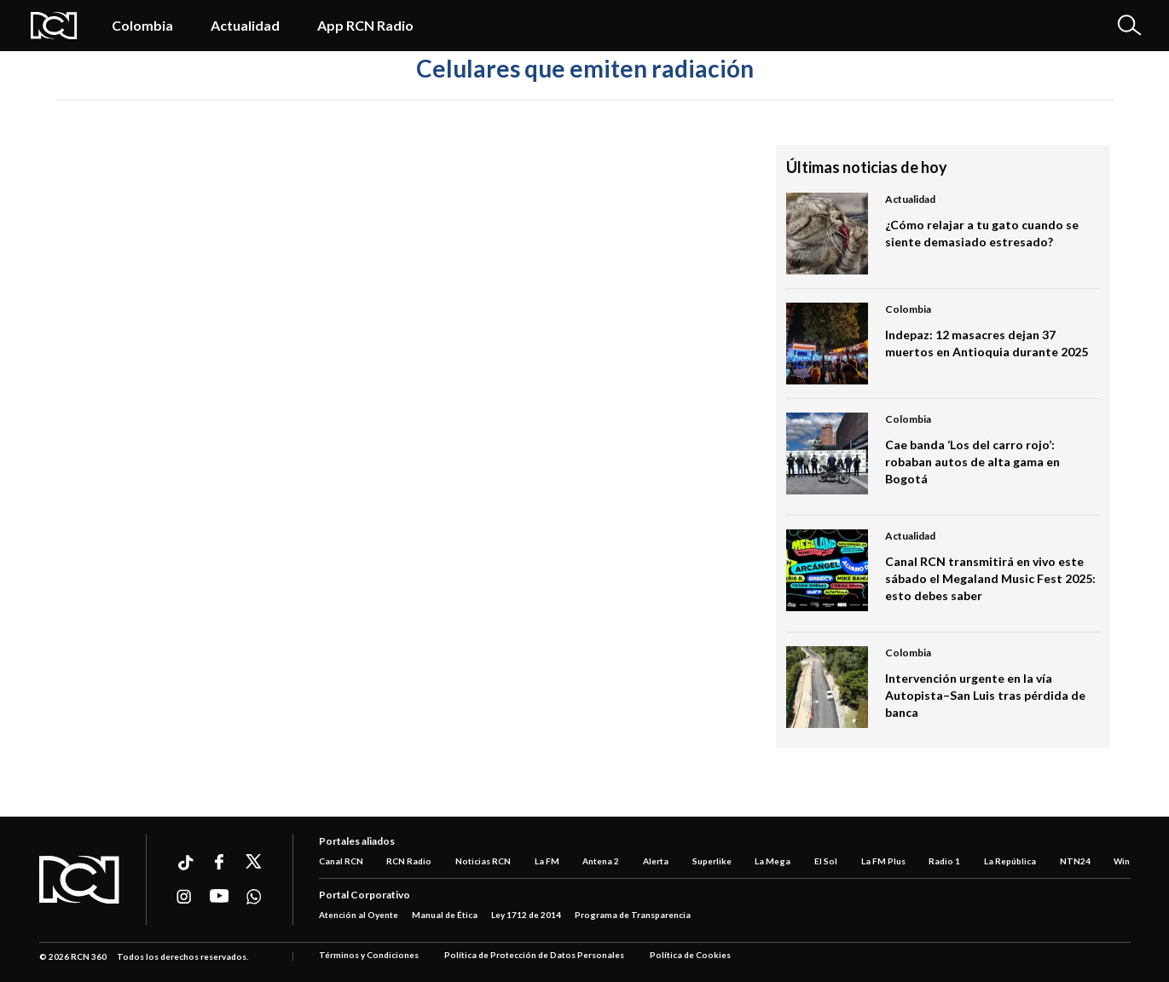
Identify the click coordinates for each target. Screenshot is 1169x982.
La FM (547, 861)
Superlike (712, 861)
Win (1122, 861)
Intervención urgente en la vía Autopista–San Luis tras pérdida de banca (985, 695)
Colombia (142, 25)
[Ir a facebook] (219, 861)
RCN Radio (408, 861)
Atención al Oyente (358, 915)
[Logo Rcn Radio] (54, 25)
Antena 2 (600, 861)
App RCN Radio (365, 25)
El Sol (825, 861)
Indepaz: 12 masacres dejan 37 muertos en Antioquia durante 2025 (986, 343)
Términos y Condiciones (369, 955)
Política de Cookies (690, 955)
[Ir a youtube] (219, 896)
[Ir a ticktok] (184, 864)
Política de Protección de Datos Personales (534, 955)
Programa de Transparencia (633, 915)
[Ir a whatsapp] (254, 896)
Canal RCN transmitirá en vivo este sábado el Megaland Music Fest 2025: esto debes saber (990, 578)
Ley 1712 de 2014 (526, 915)
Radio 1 (944, 861)
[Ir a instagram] (184, 896)
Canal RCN (341, 861)
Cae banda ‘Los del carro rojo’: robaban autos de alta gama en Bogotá (972, 461)
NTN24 (1075, 861)
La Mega (772, 861)
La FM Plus (883, 861)
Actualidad (245, 25)
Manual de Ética (444, 915)
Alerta (655, 861)
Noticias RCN (483, 861)
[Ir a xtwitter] (254, 861)
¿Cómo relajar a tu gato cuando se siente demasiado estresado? (982, 233)
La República (1010, 861)
